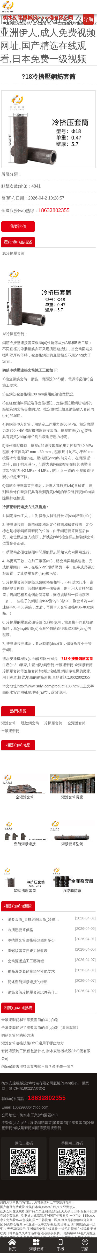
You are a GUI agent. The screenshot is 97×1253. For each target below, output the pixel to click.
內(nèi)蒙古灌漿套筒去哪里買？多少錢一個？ (37, 1066)
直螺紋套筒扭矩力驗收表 (28, 951)
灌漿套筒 (8, 723)
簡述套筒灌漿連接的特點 (28, 982)
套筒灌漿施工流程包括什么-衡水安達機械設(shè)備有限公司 (46, 1055)
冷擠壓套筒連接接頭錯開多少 (31, 940)
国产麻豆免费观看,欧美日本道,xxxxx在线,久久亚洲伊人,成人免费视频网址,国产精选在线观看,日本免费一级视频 (48, 32)
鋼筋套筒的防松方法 (17, 1035)
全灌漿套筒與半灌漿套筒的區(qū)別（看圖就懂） (40, 1027)
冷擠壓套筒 (53, 723)
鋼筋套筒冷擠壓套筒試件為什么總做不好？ (34, 992)
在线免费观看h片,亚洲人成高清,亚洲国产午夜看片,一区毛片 (41, 1215)
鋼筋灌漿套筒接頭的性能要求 (31, 971)
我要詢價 (18, 226)
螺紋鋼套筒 (30, 723)
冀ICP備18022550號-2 (27, 1088)
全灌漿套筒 (77, 723)
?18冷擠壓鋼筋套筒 (76, 659)
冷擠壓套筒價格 (20, 930)
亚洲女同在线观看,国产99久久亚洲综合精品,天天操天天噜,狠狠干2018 (48, 1211)
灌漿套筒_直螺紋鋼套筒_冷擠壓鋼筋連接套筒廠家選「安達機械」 (34, 919)
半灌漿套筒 (10, 731)
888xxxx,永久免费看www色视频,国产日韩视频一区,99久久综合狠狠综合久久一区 (48, 1220)
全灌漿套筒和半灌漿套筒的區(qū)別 (29, 1020)
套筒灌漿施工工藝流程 (26, 961)
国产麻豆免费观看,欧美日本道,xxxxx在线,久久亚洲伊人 (38, 1207)
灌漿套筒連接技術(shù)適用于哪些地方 (32, 1043)
